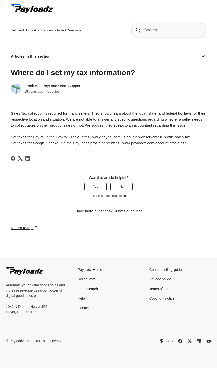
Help (81, 298)
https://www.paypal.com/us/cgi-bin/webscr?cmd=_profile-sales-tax (135, 137)
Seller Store (87, 279)
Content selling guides (166, 270)
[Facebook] (13, 158)
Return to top (25, 227)
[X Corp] (20, 158)
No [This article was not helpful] (121, 186)
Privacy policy (160, 279)
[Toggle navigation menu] (197, 9)
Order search (88, 289)
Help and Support (23, 30)
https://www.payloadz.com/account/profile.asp (149, 143)
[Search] (169, 30)
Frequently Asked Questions (61, 30)
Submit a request (128, 211)
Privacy (55, 341)
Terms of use (159, 289)
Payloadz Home (90, 270)
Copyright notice (161, 298)
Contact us (86, 308)
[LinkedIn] (27, 158)
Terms (40, 341)
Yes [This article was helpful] (95, 186)
